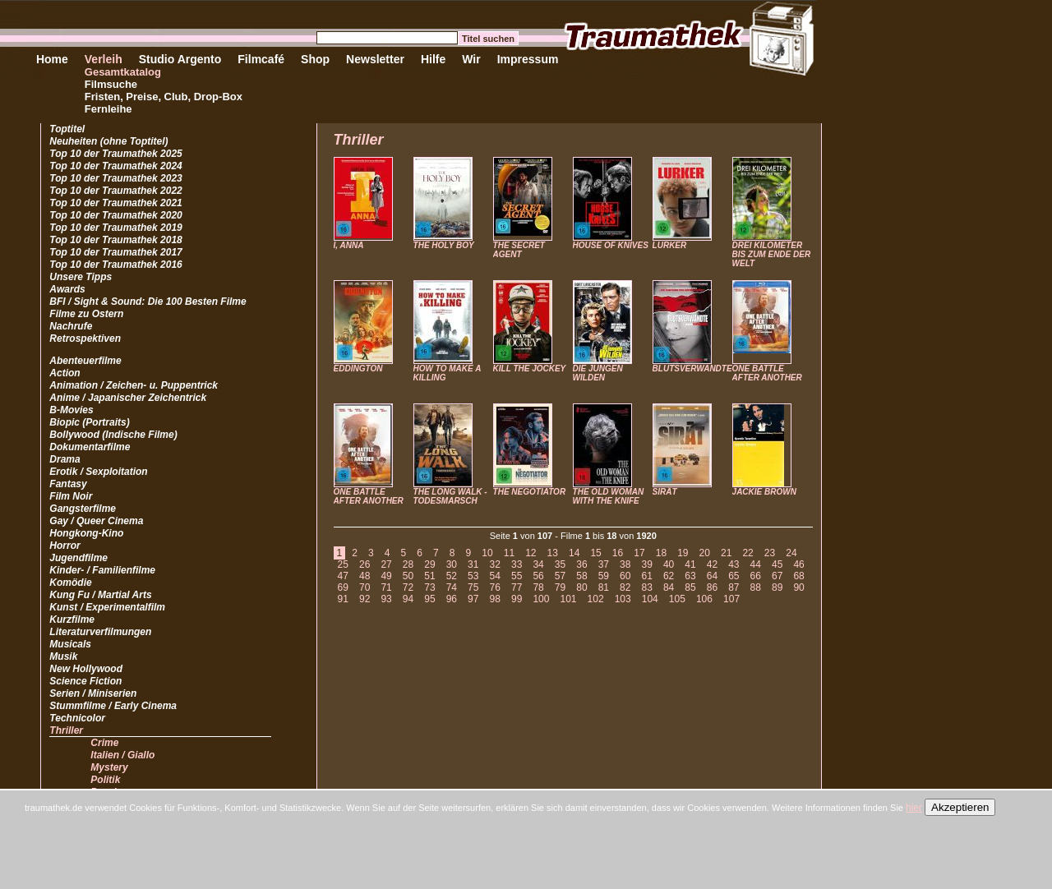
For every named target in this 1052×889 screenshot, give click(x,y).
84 (668, 587)
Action (64, 373)
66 (755, 576)
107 (731, 599)
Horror (64, 545)
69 (343, 587)
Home (52, 59)
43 (733, 564)
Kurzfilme (72, 619)
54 (495, 576)
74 (451, 587)
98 (495, 599)
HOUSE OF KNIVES (610, 245)
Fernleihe (108, 109)
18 (661, 553)
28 (408, 564)
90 (798, 587)
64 (712, 576)
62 (668, 576)
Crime (104, 743)
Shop (315, 59)
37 (603, 564)
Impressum (528, 59)
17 (639, 553)
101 (568, 599)
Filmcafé (261, 59)
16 (617, 553)
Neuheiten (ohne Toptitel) (108, 141)
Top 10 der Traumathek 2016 (115, 264)
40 (668, 564)
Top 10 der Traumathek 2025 (115, 153)
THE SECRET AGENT (519, 250)
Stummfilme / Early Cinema (113, 706)
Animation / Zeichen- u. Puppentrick (133, 385)
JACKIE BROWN (764, 491)
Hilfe (433, 59)
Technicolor (77, 718)
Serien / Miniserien (92, 693)
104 (650, 599)
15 (595, 553)
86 (712, 587)
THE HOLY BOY (443, 245)
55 (516, 576)
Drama (64, 459)
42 (712, 564)
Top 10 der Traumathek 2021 (115, 203)
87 (733, 587)
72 (408, 587)
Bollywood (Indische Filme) (113, 434)
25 (343, 564)
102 (596, 599)
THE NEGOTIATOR (529, 491)
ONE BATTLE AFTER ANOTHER (767, 373)
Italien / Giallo (122, 755)
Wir (471, 59)
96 (451, 599)
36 (581, 564)
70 (364, 587)
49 (386, 576)
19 (682, 553)
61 (646, 576)
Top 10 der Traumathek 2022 (115, 190)
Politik (105, 779)
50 (408, 576)
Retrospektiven (85, 338)
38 (625, 564)
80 (581, 587)
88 (755, 587)
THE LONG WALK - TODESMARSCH (450, 496)
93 (386, 599)
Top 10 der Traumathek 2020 (115, 215)
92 (364, 599)
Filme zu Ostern (86, 314)
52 (451, 576)
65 (733, 576)
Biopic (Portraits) (89, 422)
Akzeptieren (960, 807)
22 (747, 553)
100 (541, 599)
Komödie (70, 582)
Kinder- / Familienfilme (102, 570)
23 (769, 553)
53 (473, 576)
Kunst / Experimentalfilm (107, 607)
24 (791, 553)
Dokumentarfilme (89, 447)
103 (623, 599)
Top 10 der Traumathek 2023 (115, 178)
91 (343, 599)
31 (473, 564)
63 (690, 576)
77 (516, 587)
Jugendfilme (78, 558)
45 (777, 564)
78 (538, 587)
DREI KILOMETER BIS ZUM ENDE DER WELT (771, 254)
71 (386, 587)
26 (364, 564)
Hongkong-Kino (86, 533)
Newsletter (375, 59)
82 (625, 587)
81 (603, 587)
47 (343, 576)
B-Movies (71, 410)
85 (690, 587)
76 (495, 587)
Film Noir (70, 496)
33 (516, 564)
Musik (63, 656)
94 (408, 599)
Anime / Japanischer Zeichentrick (127, 397)
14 (574, 553)
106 (704, 599)
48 (364, 576)
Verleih (103, 59)
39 (646, 564)
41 (690, 564)
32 (495, 564)
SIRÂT (665, 491)
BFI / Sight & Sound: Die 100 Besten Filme (147, 301)
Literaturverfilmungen (100, 632)
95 (429, 599)
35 (560, 564)
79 (560, 587)
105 (677, 599)
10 (487, 553)
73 (429, 587)
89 (777, 587)
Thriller (66, 730)
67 (777, 576)
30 (451, 564)
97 (473, 599)
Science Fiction (85, 681)
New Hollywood (85, 669)
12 (530, 553)
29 (429, 564)
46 (798, 564)
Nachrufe (70, 326)
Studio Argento (180, 59)
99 (516, 599)
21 (726, 553)
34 (538, 564)
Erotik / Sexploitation (98, 471)
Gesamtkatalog (123, 72)
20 (704, 553)
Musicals (70, 644)
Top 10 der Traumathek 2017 (115, 252)
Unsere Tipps (80, 277)
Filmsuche (111, 84)
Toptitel (67, 129)
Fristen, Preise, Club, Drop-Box (163, 96)
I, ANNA (349, 245)
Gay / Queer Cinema (96, 521)
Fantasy (67, 484)
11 (509, 553)
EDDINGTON (358, 368)
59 (603, 576)
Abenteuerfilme (85, 360)
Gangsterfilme (82, 508)
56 (538, 576)
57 (560, 576)
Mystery (108, 767)
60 (625, 576)
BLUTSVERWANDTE (692, 368)
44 (755, 564)
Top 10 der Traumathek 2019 (115, 227)
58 (581, 576)
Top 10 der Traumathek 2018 (115, 240)
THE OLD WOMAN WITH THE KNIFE (608, 496)
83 (646, 587)
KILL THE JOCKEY (529, 368)
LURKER (670, 245)
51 (429, 576)
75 (473, 587)
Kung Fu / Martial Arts (100, 595)
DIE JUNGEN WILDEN (598, 373)
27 (386, 564)
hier (914, 807)
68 (798, 576)
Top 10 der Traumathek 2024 (115, 166)
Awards (67, 289)
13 (552, 553)
